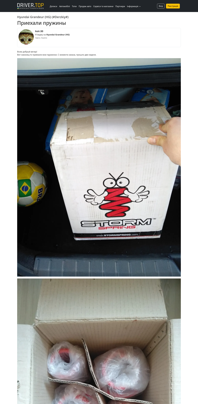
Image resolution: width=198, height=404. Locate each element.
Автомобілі (64, 6)
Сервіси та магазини (103, 6)
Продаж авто (85, 6)
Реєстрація (173, 6)
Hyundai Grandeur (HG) (58, 34)
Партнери (120, 6)
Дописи (53, 6)
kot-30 (39, 31)
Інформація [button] (133, 6)
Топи (74, 6)
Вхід (161, 6)
